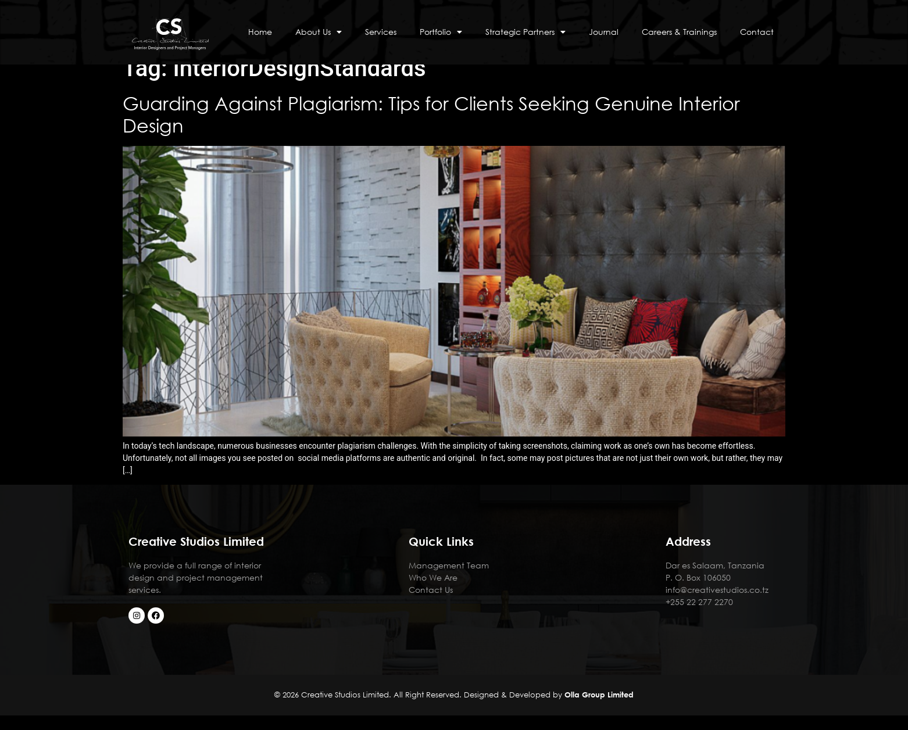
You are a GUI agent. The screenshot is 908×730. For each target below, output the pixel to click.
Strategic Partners (525, 32)
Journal (604, 31)
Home (260, 31)
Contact (757, 31)
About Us (318, 32)
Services (380, 31)
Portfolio (441, 32)
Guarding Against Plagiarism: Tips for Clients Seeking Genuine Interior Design (431, 128)
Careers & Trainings (679, 31)
